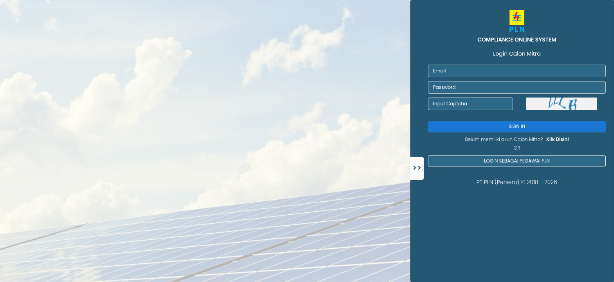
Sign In (517, 126)
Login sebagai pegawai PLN (517, 160)
